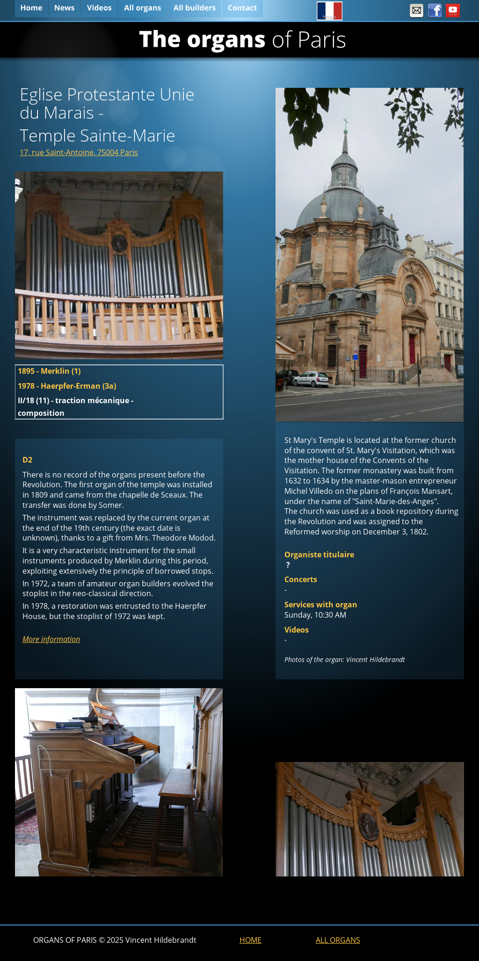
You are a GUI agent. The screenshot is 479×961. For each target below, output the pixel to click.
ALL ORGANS (338, 940)
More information (51, 639)
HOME (250, 940)
